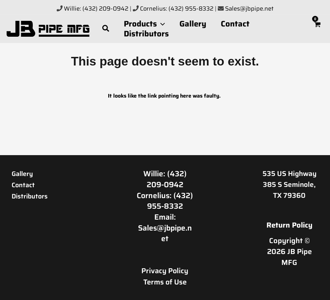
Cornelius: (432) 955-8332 (177, 8)
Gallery (24, 173)
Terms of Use (165, 281)
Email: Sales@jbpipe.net (165, 227)
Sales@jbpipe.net (249, 8)
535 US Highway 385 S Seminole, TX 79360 (289, 184)
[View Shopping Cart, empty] (317, 29)
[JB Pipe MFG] (48, 28)
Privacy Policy (165, 271)
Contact (25, 184)
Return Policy (289, 225)
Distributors (32, 195)
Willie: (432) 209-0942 (96, 8)
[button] (106, 28)
